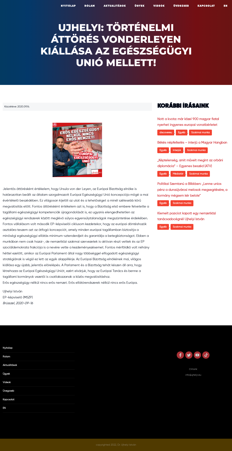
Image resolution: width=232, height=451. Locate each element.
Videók (159, 6)
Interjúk (177, 150)
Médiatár (178, 174)
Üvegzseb (181, 6)
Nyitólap (68, 6)
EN (226, 6)
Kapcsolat (206, 6)
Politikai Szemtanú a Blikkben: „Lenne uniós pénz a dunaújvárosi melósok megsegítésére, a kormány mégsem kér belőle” (192, 189)
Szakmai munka (200, 132)
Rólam (89, 6)
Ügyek (140, 6)
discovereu (166, 132)
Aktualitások (115, 6)
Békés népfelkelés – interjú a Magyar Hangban (192, 142)
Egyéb (181, 132)
